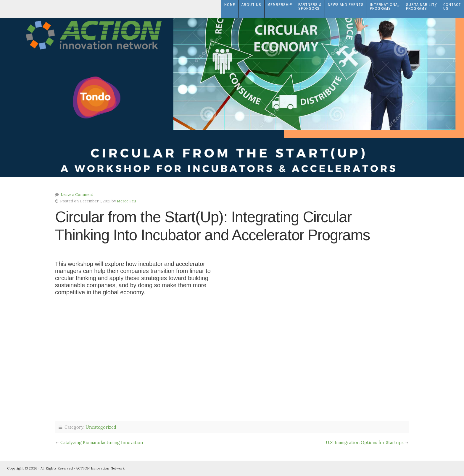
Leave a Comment (77, 194)
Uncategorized (101, 427)
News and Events (346, 4)
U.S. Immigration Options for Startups (365, 442)
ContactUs (452, 6)
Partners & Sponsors (310, 6)
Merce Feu (126, 201)
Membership (280, 4)
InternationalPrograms (385, 6)
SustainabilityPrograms (421, 6)
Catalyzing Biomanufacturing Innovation (101, 442)
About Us (251, 4)
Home (229, 4)
